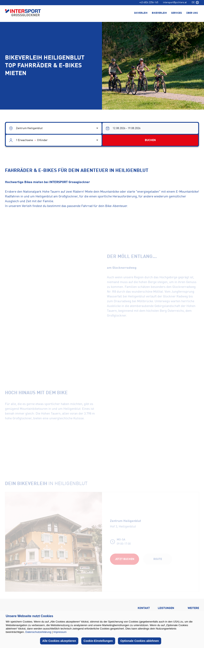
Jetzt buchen (124, 559)
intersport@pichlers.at (175, 2)
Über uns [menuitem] (192, 13)
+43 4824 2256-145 (148, 2)
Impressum (60, 631)
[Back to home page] (23, 13)
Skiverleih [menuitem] (140, 13)
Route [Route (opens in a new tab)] (157, 559)
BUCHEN (150, 140)
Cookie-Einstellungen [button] (98, 640)
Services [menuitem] (176, 13)
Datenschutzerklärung (38, 631)
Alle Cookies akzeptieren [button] (59, 640)
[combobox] (195, 2)
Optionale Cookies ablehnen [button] (139, 640)
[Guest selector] (54, 140)
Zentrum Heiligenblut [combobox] (29, 128)
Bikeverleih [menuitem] (159, 13)
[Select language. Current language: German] (195, 2)
